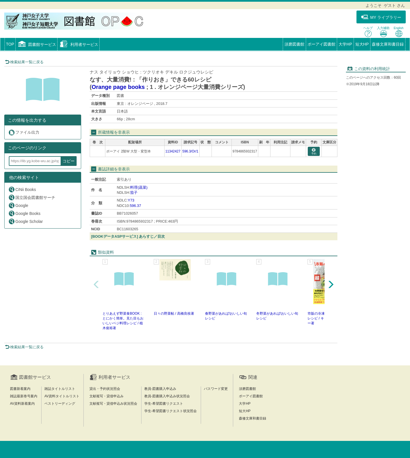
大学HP (345, 44)
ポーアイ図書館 (321, 44)
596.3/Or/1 (190, 151)
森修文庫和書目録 (388, 44)
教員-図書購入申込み (160, 389)
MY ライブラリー (381, 17)
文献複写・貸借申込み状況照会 (113, 404)
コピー (69, 161)
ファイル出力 (23, 132)
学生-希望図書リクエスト (163, 404)
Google (18, 205)
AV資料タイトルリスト (61, 396)
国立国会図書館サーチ (31, 197)
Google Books (24, 213)
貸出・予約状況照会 (104, 389)
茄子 (134, 192)
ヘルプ (368, 31)
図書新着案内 (20, 389)
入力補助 (383, 31)
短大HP (362, 44)
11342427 (173, 151)
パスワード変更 (216, 389)
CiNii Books (22, 189)
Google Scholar (25, 221)
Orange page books (118, 87)
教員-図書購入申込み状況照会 (167, 396)
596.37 (135, 205)
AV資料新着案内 (22, 404)
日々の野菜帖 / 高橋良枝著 (174, 313)
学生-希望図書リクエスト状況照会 (170, 411)
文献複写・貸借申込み (106, 396)
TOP (10, 44)
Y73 (131, 200)
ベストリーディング (59, 404)
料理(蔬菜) (138, 187)
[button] (37, 45)
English (398, 31)
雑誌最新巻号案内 (23, 396)
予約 (314, 151)
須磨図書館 (294, 44)
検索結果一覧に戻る (24, 62)
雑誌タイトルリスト (59, 389)
